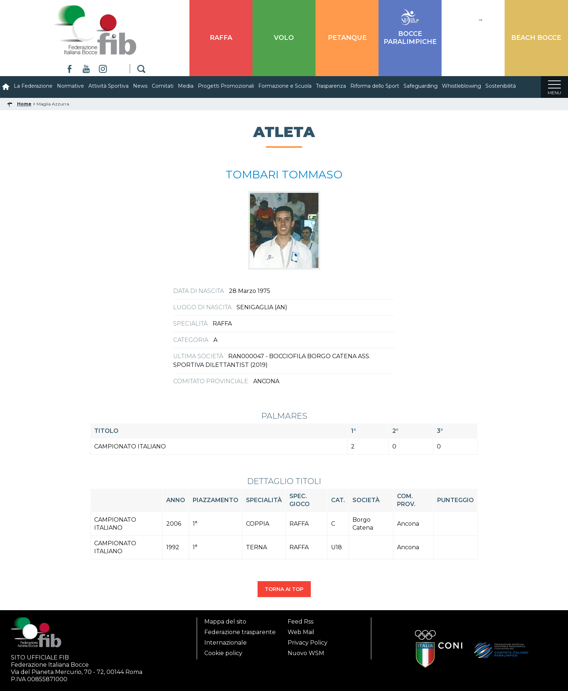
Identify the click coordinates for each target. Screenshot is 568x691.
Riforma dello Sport (374, 86)
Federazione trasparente (240, 629)
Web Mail (301, 629)
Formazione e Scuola (285, 86)
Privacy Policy (307, 640)
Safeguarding (421, 86)
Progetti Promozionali (226, 86)
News (140, 86)
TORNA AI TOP (284, 589)
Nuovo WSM (306, 650)
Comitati (163, 86)
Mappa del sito (225, 619)
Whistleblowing (461, 86)
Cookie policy (223, 650)
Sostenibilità (500, 86)
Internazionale (225, 640)
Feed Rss (300, 619)
